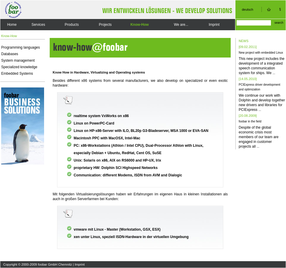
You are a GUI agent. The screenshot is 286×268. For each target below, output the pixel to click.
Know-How (139, 25)
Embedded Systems (17, 73)
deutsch (247, 9)
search (278, 22)
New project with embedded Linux (261, 52)
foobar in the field (250, 121)
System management (18, 60)
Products (72, 25)
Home (12, 25)
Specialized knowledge (19, 67)
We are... (181, 25)
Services (38, 25)
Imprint (214, 25)
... (273, 73)
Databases (9, 54)
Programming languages (20, 47)
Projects (105, 25)
